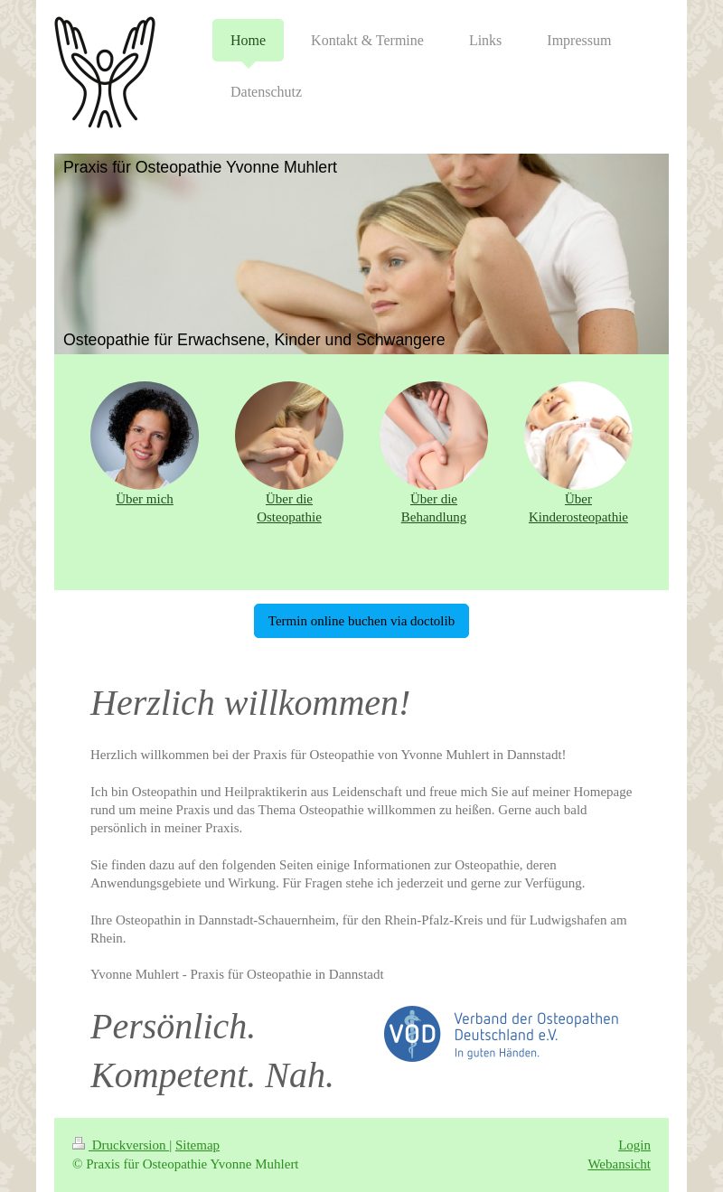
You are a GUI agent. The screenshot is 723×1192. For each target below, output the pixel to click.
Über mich (145, 499)
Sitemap (197, 1145)
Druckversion (120, 1145)
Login (634, 1145)
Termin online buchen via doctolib (361, 621)
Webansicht (619, 1164)
